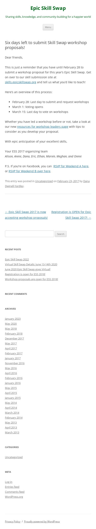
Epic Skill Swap (48, 8)
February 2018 (13, 333)
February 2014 (13, 417)
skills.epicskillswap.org (20, 82)
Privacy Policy (12, 521)
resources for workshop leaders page (42, 127)
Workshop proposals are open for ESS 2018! (31, 279)
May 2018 (11, 328)
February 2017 (13, 353)
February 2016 (13, 378)
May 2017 (11, 343)
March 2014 (12, 412)
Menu (48, 27)
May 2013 (11, 422)
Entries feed (12, 487)
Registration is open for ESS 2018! (25, 274)
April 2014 (11, 408)
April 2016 (11, 373)
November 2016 (14, 363)
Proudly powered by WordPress (42, 521)
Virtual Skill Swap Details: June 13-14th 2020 (31, 264)
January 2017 (13, 358)
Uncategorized (44, 181)
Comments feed (14, 492)
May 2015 (11, 388)
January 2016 (13, 383)
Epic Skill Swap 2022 (17, 259)
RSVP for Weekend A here (70, 166)
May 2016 (11, 368)
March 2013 (12, 432)
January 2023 (13, 319)
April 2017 (11, 348)
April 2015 (11, 393)
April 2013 (11, 427)
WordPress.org (14, 497)
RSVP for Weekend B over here (29, 171)
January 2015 (13, 398)
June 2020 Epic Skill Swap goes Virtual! (27, 269)
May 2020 (11, 323)
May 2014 (11, 403)
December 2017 (14, 338)
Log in (8, 482)
